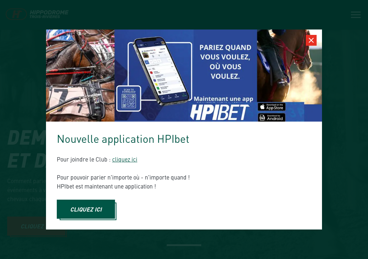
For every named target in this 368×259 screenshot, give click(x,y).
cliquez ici (124, 159)
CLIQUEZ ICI (86, 209)
